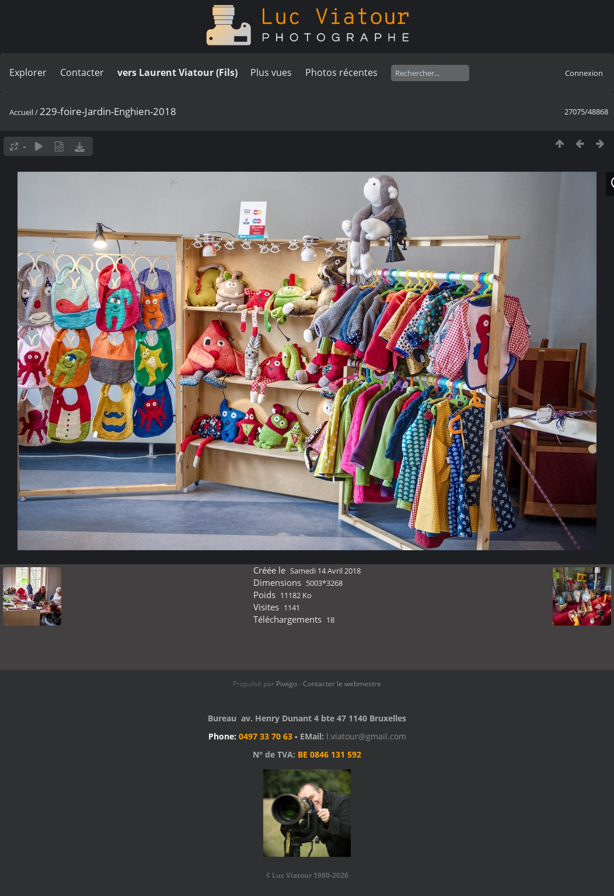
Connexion (584, 73)
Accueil (21, 112)
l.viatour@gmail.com (366, 736)
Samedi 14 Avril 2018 (325, 570)
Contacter (82, 72)
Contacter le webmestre (342, 684)
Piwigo (286, 684)
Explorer (28, 72)
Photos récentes (341, 72)
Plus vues (271, 72)
